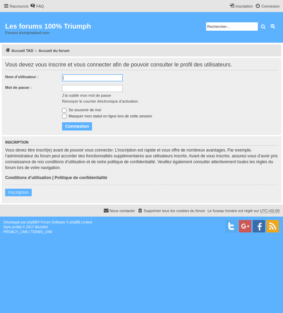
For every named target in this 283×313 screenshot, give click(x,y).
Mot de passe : (18, 87)
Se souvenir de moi (81, 110)
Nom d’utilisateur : (22, 77)
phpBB (32, 222)
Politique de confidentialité (80, 177)
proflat (17, 227)
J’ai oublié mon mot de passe (86, 95)
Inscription (18, 192)
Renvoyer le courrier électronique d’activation (100, 101)
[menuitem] (37, 6)
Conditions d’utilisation (28, 177)
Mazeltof (41, 227)
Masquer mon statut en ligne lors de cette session (107, 116)
